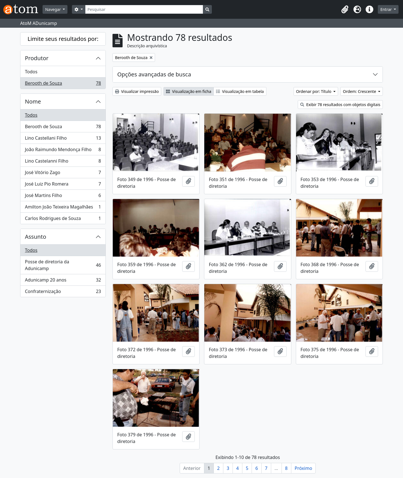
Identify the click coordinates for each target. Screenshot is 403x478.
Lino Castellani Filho (63, 139)
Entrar (386, 9)
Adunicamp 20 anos (63, 281)
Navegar (53, 9)
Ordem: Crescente (360, 91)
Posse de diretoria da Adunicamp (63, 265)
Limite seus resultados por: (62, 39)
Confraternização (63, 292)
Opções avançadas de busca (154, 74)
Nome (33, 101)
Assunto (35, 236)
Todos (31, 72)
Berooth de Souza (63, 84)
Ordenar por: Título (314, 91)
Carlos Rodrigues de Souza (63, 219)
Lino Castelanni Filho (63, 162)
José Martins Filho (63, 196)
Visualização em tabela (240, 91)
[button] (345, 9)
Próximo (303, 468)
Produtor (36, 58)
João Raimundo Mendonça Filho (63, 150)
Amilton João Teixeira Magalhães (63, 208)
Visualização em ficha (188, 91)
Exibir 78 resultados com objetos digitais (340, 104)
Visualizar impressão (137, 91)
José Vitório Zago (63, 173)
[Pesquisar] (144, 9)
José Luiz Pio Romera (63, 185)
